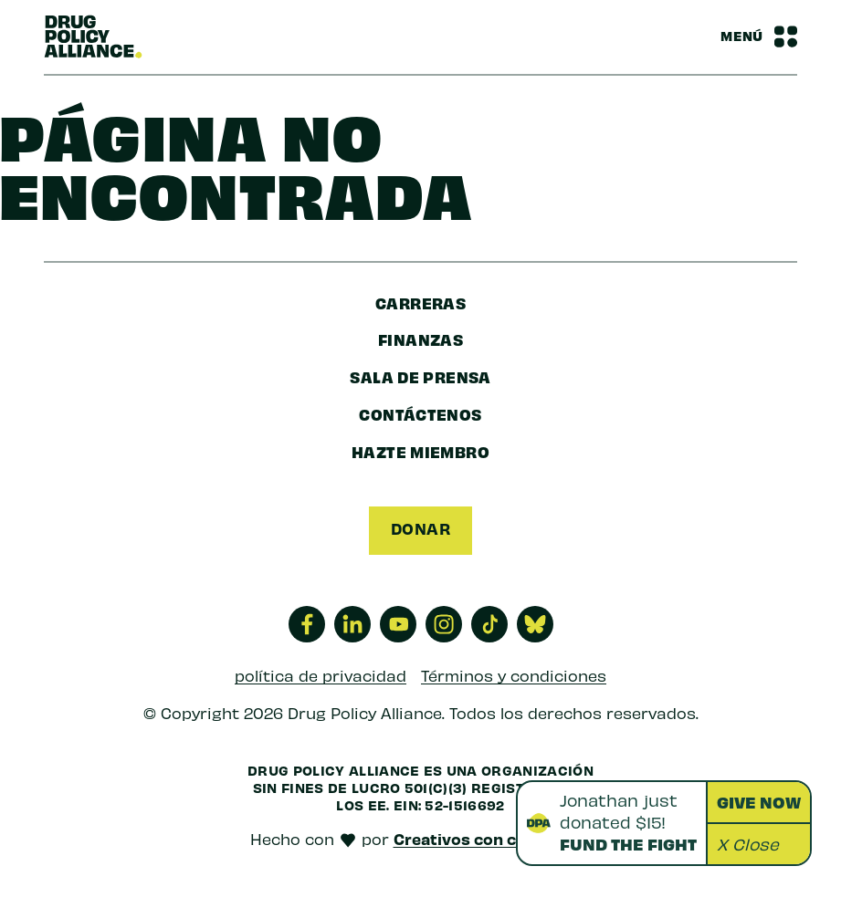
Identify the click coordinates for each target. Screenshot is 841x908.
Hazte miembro (420, 451)
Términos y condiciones (513, 675)
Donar (420, 528)
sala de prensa (420, 376)
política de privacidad (320, 675)
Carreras (420, 302)
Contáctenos (420, 413)
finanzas (420, 339)
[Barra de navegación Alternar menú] (759, 36)
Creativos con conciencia (493, 839)
